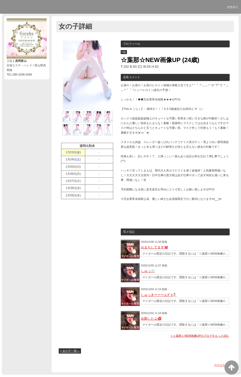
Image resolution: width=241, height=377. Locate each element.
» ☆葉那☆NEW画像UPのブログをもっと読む (200, 335)
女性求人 (232, 7)
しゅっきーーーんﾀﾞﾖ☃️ (158, 295)
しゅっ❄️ (148, 271)
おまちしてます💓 (154, 247)
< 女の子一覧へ (70, 351)
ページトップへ (224, 365)
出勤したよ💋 (151, 318)
